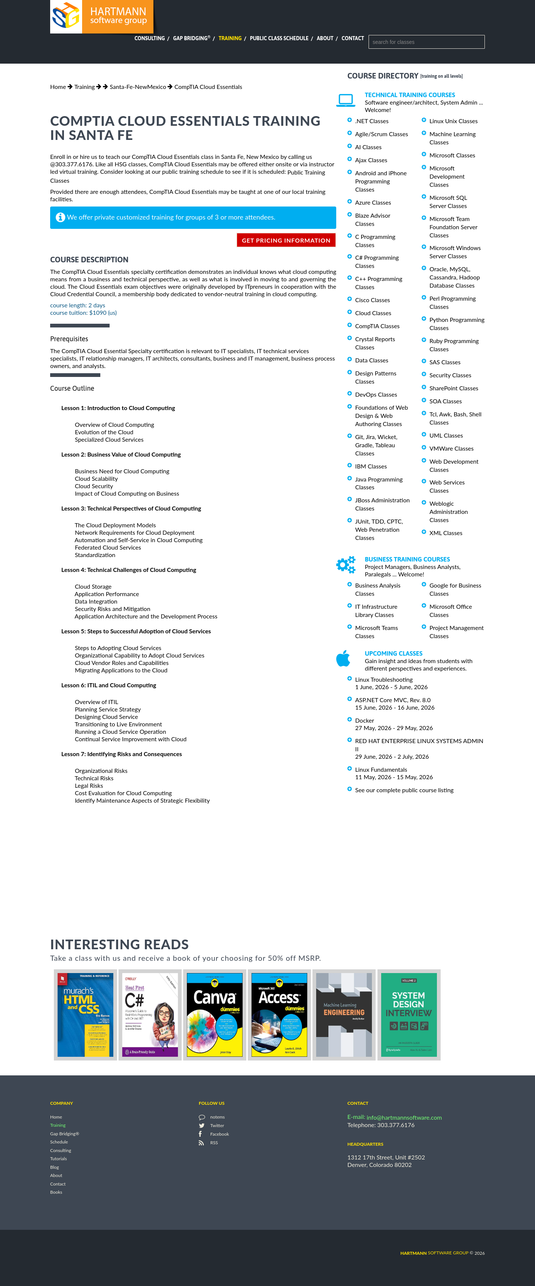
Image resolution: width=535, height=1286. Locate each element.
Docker (364, 720)
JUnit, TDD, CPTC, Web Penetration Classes (379, 529)
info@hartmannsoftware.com (404, 1117)
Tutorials (58, 1159)
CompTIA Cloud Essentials (208, 86)
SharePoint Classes (454, 387)
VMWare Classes (451, 448)
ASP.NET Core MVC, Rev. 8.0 (393, 699)
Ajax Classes (371, 159)
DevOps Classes (376, 394)
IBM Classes (371, 466)
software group (434, 1252)
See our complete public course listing (404, 789)
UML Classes (446, 435)
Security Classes (450, 374)
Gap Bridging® (64, 1133)
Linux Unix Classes (453, 120)
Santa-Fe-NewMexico (138, 86)
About (325, 38)
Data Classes (371, 360)
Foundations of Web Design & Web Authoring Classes (381, 415)
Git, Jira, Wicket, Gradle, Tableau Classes (376, 445)
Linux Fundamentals (381, 769)
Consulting (149, 38)
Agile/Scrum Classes (381, 133)
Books (56, 1192)
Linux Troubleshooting (384, 679)
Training (229, 38)
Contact (353, 38)
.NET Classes (372, 120)
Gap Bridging (191, 38)
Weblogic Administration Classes (448, 511)
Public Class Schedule (279, 38)
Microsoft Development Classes (447, 176)
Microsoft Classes (452, 155)
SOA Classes (445, 400)
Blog (54, 1167)
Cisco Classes (372, 299)
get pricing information (286, 240)
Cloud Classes (373, 312)
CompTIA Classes (377, 325)
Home (58, 86)
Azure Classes (373, 202)
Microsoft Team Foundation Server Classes (453, 227)
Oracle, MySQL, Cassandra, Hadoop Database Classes (454, 277)
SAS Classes (445, 361)
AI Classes (368, 146)
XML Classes (446, 532)
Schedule (59, 1142)
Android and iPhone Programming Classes (381, 181)
